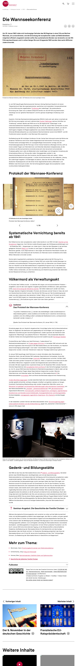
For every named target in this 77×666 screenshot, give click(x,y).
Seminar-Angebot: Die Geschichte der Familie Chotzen (38, 508)
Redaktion (7, 25)
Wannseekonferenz (32, 9)
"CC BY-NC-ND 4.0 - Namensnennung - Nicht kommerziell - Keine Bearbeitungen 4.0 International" (46, 571)
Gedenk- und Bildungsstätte (51, 473)
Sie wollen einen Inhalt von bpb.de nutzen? (39, 580)
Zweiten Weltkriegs (46, 121)
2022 (23, 9)
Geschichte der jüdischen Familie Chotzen (24, 559)
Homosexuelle (29, 391)
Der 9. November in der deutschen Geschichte (17, 632)
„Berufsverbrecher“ (57, 388)
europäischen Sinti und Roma (35, 367)
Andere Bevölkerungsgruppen (18, 380)
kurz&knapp (6, 9)
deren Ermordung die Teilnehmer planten (26, 289)
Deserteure (41, 395)
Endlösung (35, 108)
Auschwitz (36, 358)
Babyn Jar (25, 248)
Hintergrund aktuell (15, 9)
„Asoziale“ (29, 388)
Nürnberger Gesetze (59, 337)
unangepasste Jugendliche (29, 395)
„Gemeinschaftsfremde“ (40, 388)
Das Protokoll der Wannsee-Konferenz (31, 306)
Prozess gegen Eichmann (36, 343)
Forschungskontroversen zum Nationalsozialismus (37, 548)
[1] (56, 373)
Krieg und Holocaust (29, 552)
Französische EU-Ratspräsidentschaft (53, 632)
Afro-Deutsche (50, 395)
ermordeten (25, 375)
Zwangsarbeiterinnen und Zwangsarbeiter (52, 393)
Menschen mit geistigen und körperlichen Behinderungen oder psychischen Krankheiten (36, 386)
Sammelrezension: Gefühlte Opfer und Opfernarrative (35, 555)
